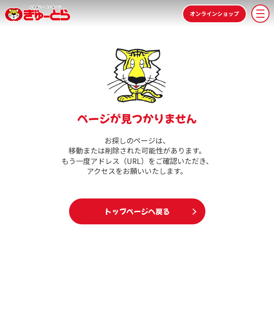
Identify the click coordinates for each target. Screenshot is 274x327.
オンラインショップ (214, 13)
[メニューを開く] (260, 14)
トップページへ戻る (137, 211)
